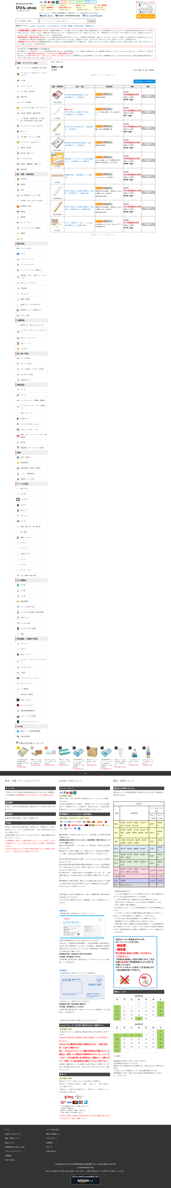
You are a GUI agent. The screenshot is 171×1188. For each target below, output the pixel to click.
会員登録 (49, 1143)
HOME (52, 62)
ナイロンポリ (40, 26)
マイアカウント (146, 6)
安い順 (145, 70)
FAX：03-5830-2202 (92, 15)
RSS (6, 1160)
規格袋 (70, 26)
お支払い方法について (13, 1134)
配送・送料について (12, 1138)
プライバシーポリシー (13, 1151)
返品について (10, 1143)
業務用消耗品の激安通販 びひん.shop (87, 1164)
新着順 (151, 70)
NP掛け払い (63, 911)
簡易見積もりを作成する (144, 81)
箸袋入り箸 (59, 62)
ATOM (12, 1160)
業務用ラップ (89, 26)
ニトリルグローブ (53, 26)
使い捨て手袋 (78, 26)
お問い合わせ (46, 15)
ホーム (7, 1129)
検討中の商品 (146, 12)
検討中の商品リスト (53, 1134)
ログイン (142, 2)
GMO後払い (63, 970)
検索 (92, 21)
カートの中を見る (145, 16)
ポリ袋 (63, 26)
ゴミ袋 (32, 26)
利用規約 (8, 1156)
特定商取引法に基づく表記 (15, 1147)
